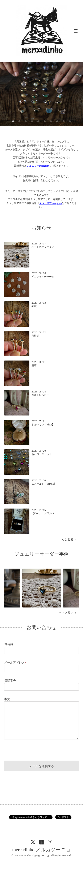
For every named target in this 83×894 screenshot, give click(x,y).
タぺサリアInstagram (50, 203)
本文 (7, 699)
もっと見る (67, 539)
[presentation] (36, 749)
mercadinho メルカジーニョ (41, 849)
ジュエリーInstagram (37, 165)
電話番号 (10, 680)
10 (70, 121)
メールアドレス (15, 662)
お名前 (9, 644)
